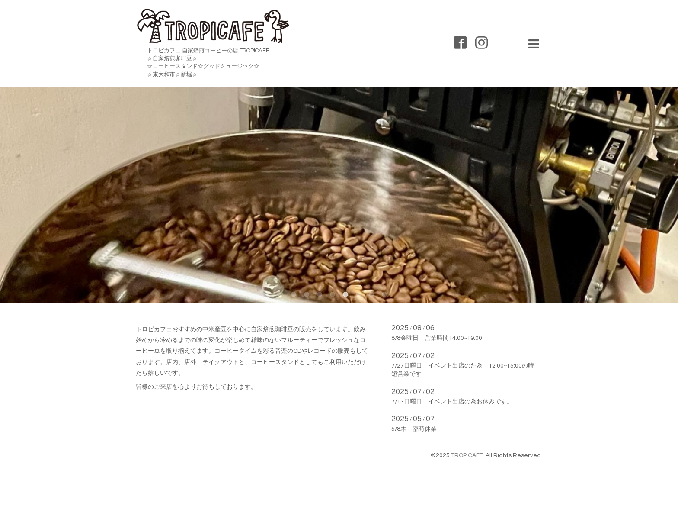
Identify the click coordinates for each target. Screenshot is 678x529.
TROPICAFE (467, 455)
